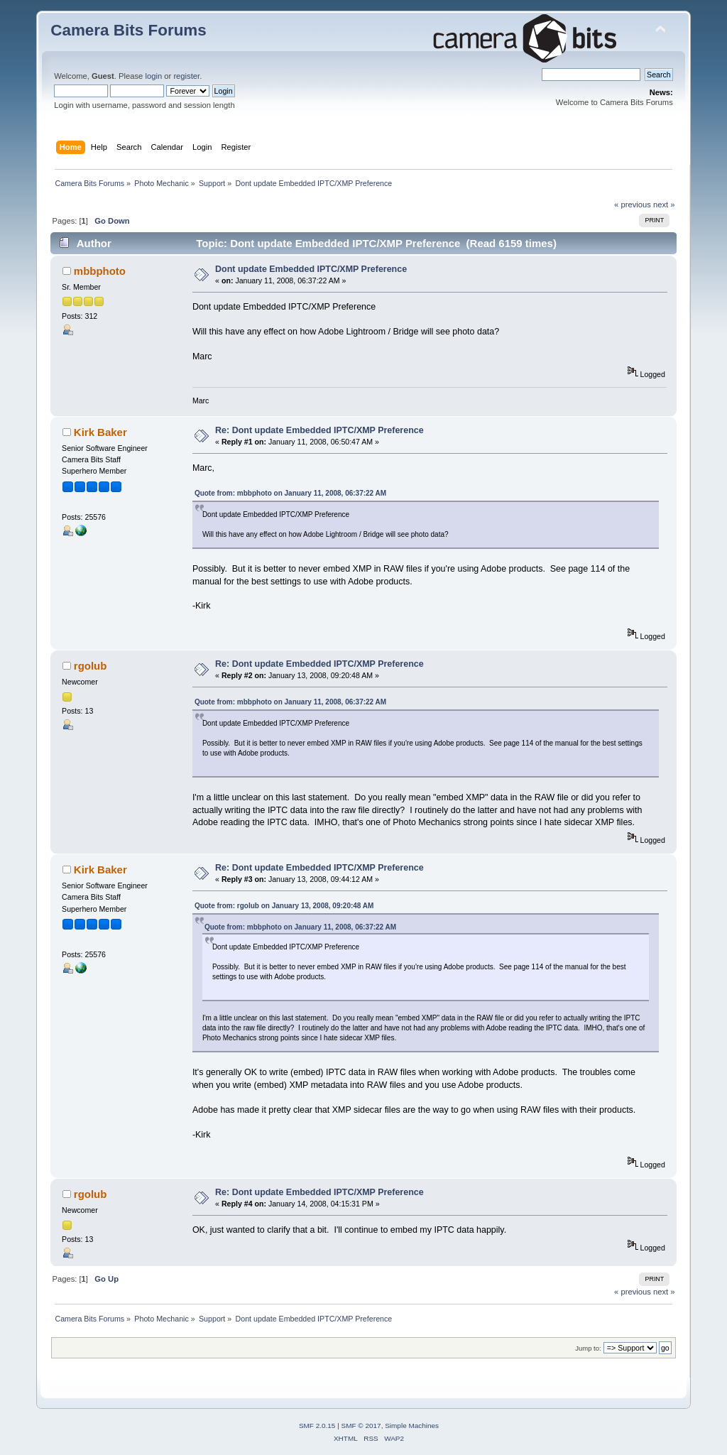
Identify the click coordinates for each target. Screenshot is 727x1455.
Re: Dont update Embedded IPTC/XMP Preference (319, 430)
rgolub (90, 666)
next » (664, 204)
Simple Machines (412, 1425)
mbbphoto (100, 271)
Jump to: (588, 1348)
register (186, 76)
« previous (632, 204)
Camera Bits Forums (128, 30)
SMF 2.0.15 (317, 1425)
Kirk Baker (100, 432)
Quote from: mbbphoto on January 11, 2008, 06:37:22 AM (290, 493)
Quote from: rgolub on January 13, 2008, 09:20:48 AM (284, 906)
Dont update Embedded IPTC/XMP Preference (311, 269)
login (153, 76)
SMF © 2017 (361, 1425)
